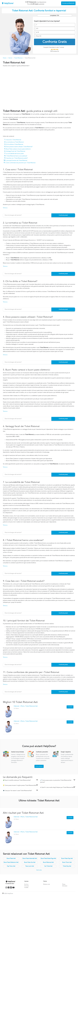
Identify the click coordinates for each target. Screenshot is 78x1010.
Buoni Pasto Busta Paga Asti (48, 858)
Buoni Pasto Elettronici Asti (11, 862)
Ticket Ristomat (18, 58)
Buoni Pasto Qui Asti (29, 862)
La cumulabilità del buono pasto (15, 153)
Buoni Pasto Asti (11, 858)
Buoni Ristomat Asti (48, 862)
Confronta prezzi (63, 215)
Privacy (63, 884)
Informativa (64, 885)
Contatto (26, 887)
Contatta (70, 707)
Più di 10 (38, 36)
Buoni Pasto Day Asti (67, 858)
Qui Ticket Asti (48, 866)
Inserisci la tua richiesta (17, 752)
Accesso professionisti (68, 3)
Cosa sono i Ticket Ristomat (13, 139)
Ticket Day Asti (67, 866)
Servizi (10, 58)
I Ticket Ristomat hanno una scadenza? (16, 156)
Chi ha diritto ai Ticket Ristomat (14, 144)
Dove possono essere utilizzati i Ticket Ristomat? (19, 146)
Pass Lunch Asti (29, 866)
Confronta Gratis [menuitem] (55, 42)
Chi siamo (26, 885)
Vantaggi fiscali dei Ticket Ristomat (15, 151)
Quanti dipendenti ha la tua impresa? (47, 21)
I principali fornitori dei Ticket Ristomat (16, 160)
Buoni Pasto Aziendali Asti (30, 858)
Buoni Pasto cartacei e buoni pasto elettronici (18, 149)
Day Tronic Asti (11, 866)
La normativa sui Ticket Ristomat (15, 142)
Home (4, 58)
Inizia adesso (39, 766)
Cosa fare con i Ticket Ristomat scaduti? (17, 158)
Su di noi (26, 884)
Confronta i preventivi (42, 752)
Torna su (5, 207)
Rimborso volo (46, 884)
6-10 (37, 32)
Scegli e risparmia (66, 752)
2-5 (37, 28)
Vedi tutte (39, 870)
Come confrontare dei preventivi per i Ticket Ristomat (20, 162)
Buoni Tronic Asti (67, 862)
